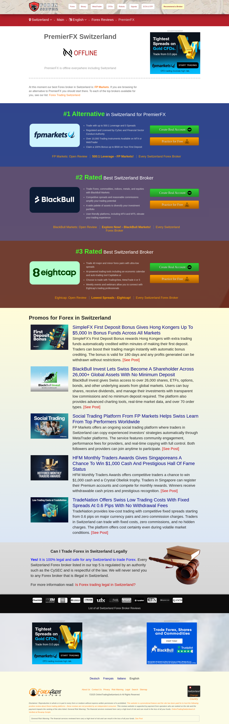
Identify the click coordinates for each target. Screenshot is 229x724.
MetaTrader (97, 7)
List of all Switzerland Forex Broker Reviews (114, 608)
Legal (127, 689)
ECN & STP (148, 7)
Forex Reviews (102, 20)
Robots (122, 7)
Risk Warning (117, 689)
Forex (72, 7)
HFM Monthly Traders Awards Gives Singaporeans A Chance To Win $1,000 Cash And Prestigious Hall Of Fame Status (134, 463)
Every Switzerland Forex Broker (160, 172)
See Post (139, 718)
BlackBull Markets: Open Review (75, 243)
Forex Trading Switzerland (64, 95)
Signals (134, 7)
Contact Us (97, 689)
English (78, 20)
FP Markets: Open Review (69, 172)
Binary (83, 7)
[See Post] (131, 360)
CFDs (110, 7)
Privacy (106, 689)
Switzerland (40, 20)
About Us (86, 689)
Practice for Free (189, 139)
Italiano (121, 678)
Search (135, 689)
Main (60, 20)
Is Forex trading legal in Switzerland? (82, 578)
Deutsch (95, 678)
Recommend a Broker (173, 7)
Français (108, 678)
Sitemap (143, 689)
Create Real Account (189, 132)
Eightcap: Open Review (70, 314)
